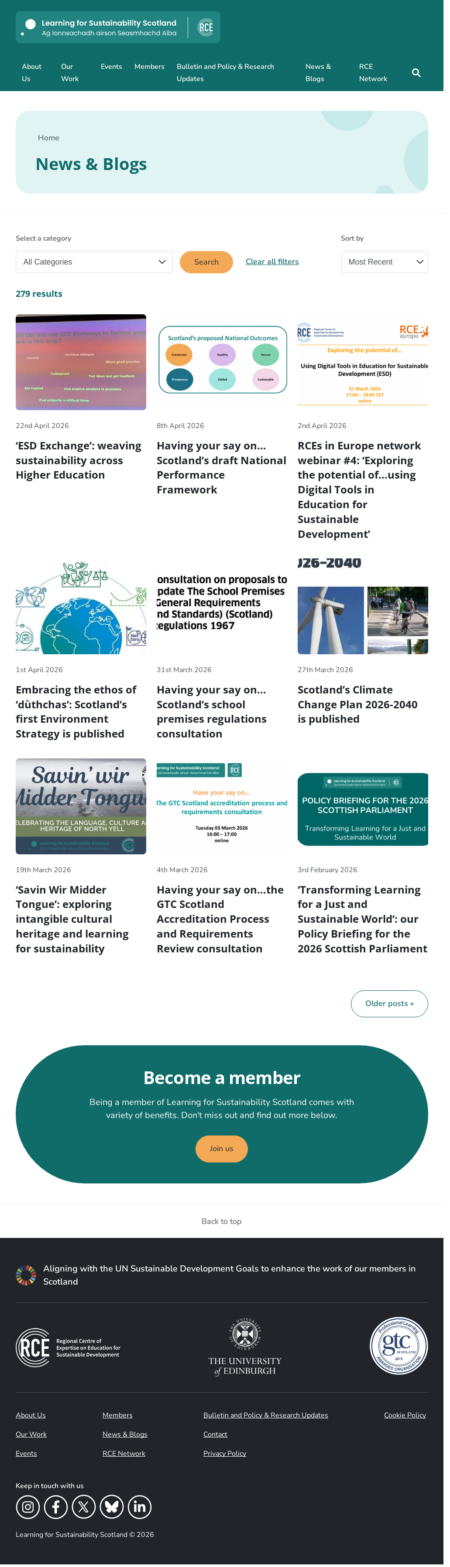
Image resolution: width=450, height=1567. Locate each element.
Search (206, 262)
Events (111, 66)
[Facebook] (56, 1511)
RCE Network (373, 73)
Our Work (70, 73)
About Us (31, 73)
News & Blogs (318, 73)
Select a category (43, 238)
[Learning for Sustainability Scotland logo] (118, 27)
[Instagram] (28, 1511)
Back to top (222, 1224)
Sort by (352, 238)
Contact (215, 1437)
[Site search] (416, 73)
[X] (84, 1511)
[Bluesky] (112, 1511)
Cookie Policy (405, 1418)
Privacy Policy (224, 1456)
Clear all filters (272, 262)
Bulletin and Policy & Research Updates (225, 73)
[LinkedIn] (139, 1511)
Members (149, 66)
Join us (222, 1151)
